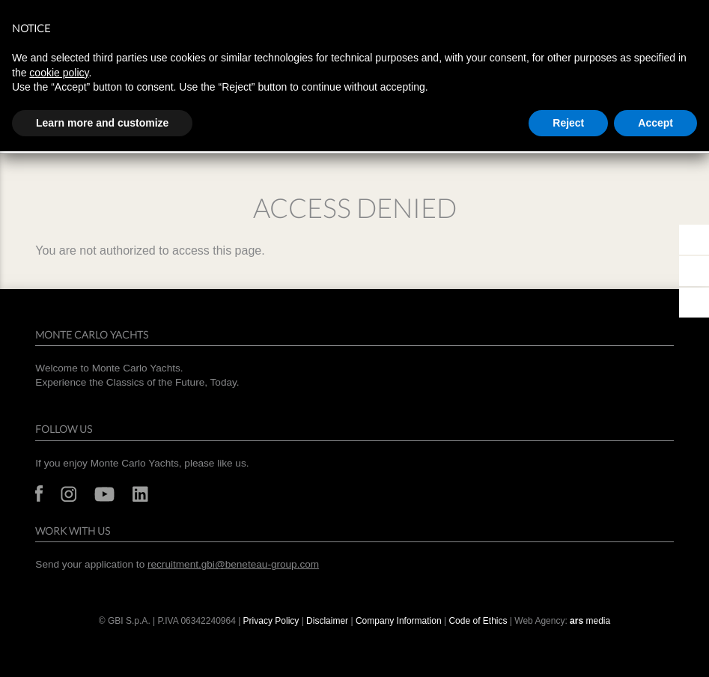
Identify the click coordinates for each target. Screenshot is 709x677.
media (590, 621)
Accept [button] (655, 123)
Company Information (399, 621)
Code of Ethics (477, 621)
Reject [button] (568, 123)
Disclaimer (327, 621)
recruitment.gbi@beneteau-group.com (233, 564)
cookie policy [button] (58, 73)
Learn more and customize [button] (102, 123)
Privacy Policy (271, 621)
